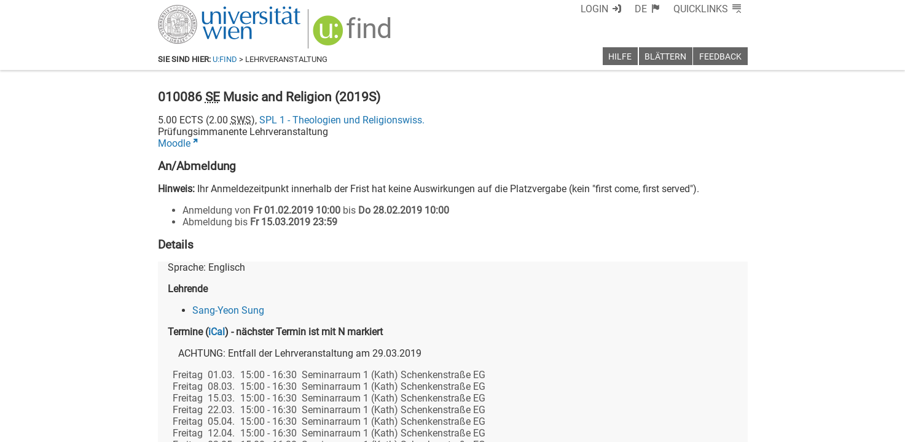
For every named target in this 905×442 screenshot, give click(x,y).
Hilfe (620, 57)
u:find (225, 59)
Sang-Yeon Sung (228, 310)
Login (594, 9)
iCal (216, 332)
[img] (353, 35)
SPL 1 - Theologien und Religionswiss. (342, 120)
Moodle (174, 143)
